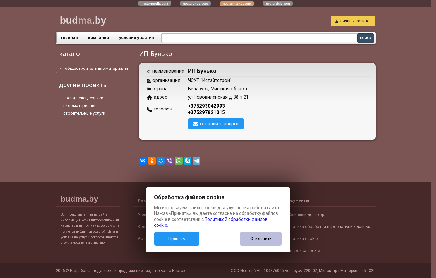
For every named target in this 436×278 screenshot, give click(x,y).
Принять (176, 238)
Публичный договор (304, 214)
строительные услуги (84, 113)
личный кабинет (355, 21)
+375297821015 (206, 112)
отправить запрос (219, 123)
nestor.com (154, 3)
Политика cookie (301, 238)
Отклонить (261, 238)
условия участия (136, 37)
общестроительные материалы (96, 68)
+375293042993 (206, 106)
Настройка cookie (302, 250)
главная (69, 37)
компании (98, 37)
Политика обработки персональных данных (328, 226)
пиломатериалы (79, 105)
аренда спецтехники (83, 97)
